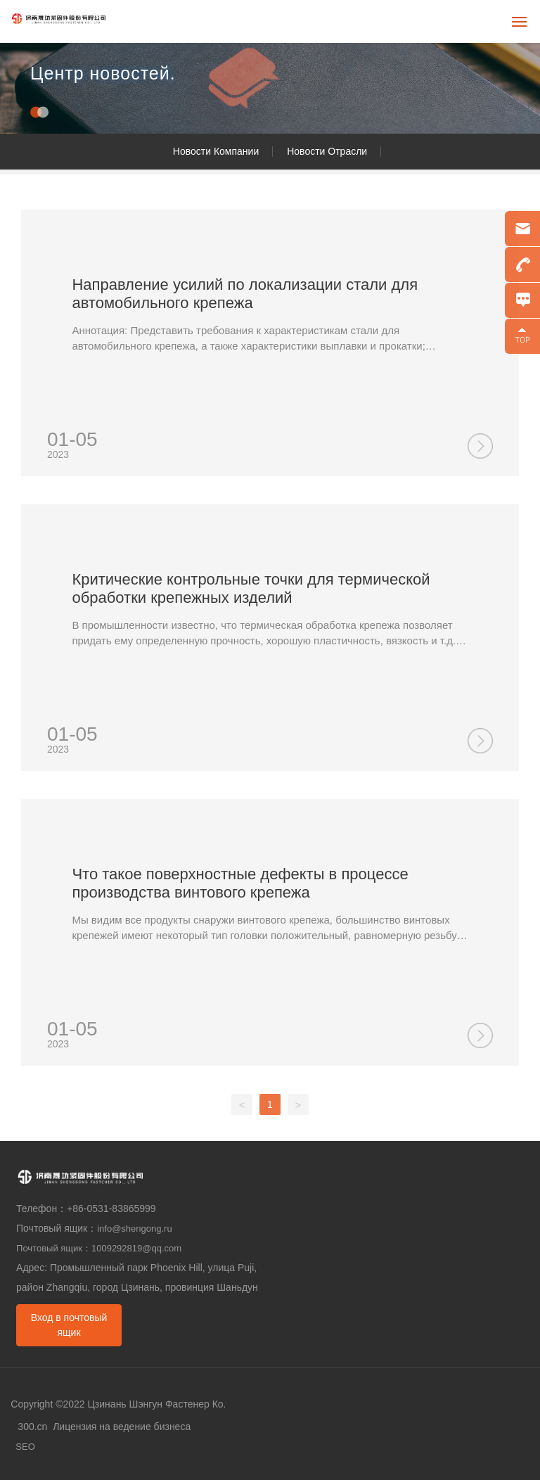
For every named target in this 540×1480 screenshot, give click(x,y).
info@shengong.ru (134, 1228)
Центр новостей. (103, 73)
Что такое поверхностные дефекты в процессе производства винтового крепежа (240, 883)
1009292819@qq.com (136, 1248)
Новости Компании (216, 151)
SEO (24, 1446)
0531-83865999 (123, 1208)
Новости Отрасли (327, 151)
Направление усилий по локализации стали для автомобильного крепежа (245, 294)
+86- (76, 1208)
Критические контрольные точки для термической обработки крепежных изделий (251, 588)
